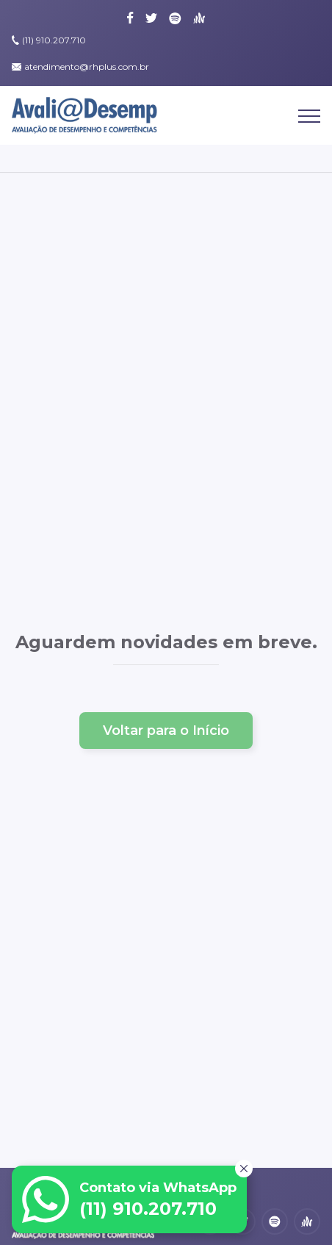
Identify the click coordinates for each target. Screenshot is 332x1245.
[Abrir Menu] (309, 121)
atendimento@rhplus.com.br (86, 66)
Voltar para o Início (166, 730)
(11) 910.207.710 (54, 40)
